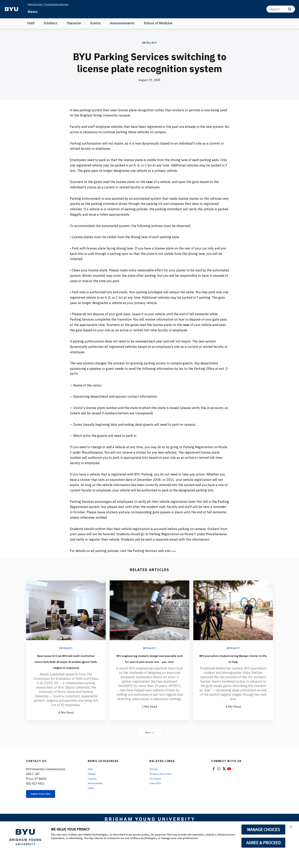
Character (73, 23)
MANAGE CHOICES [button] (263, 829)
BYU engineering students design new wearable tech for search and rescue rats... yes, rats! (149, 664)
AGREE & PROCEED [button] (263, 842)
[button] (292, 828)
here (174, 551)
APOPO (172, 689)
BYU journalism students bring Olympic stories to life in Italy (233, 661)
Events (95, 23)
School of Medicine (158, 23)
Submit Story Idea (47, 807)
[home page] (12, 9)
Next (149, 744)
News (34, 11)
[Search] (280, 9)
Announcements (122, 23)
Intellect (50, 23)
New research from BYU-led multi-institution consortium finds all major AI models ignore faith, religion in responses (66, 667)
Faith (31, 23)
